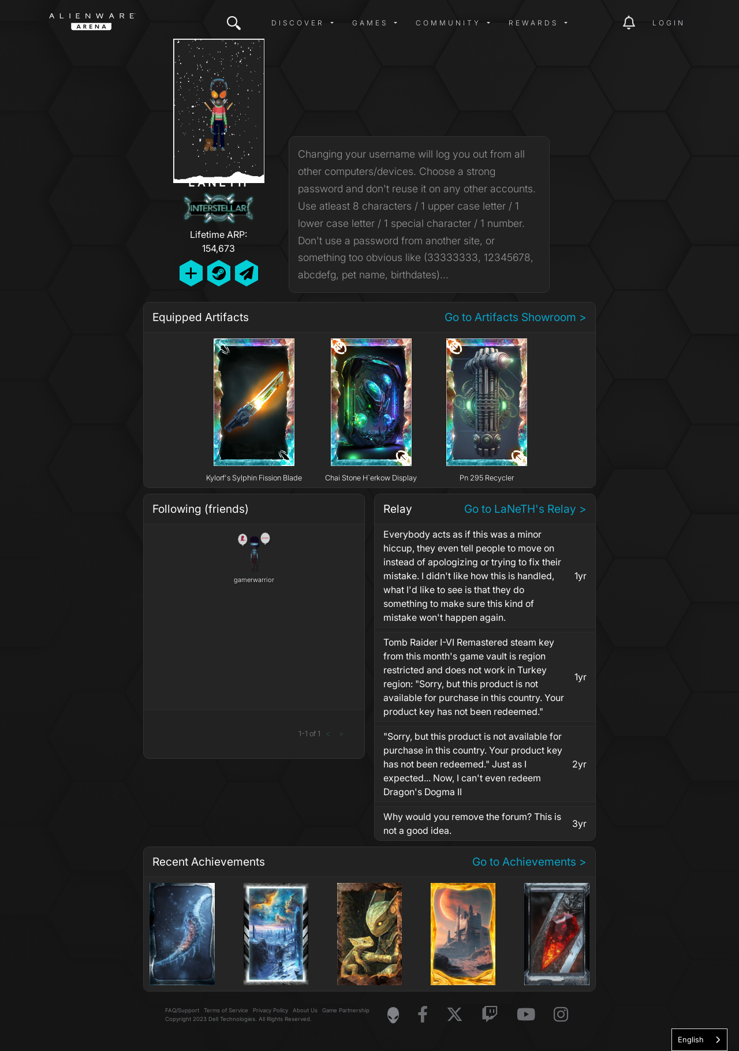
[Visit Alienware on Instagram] (560, 1015)
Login (668, 22)
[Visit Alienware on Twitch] (489, 1015)
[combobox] (699, 1039)
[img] (233, 23)
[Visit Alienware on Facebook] (422, 1015)
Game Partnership (346, 1010)
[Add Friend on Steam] (218, 272)
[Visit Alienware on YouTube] (525, 1015)
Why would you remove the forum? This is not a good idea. (472, 823)
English (691, 1039)
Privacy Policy (270, 1010)
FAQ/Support (182, 1010)
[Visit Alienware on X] (454, 1015)
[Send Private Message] (246, 272)
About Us (305, 1010)
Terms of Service (226, 1010)
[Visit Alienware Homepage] (393, 1015)
